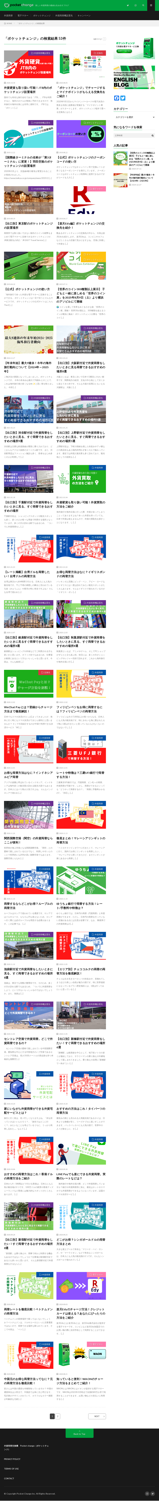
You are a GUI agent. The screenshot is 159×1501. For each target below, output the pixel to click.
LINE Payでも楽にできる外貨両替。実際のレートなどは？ (81, 1176)
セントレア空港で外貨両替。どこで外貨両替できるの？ (28, 1041)
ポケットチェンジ (42, 15)
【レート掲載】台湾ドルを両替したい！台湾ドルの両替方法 (27, 574)
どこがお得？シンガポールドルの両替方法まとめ (80, 1242)
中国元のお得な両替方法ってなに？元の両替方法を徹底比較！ (28, 1381)
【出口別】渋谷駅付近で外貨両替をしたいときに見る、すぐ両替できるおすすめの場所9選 (28, 437)
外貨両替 (8, 15)
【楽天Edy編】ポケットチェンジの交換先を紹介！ (80, 225)
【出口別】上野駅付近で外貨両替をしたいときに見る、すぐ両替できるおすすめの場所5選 (80, 437)
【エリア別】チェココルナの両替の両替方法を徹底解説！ (80, 971)
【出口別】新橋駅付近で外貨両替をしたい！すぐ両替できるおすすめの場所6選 (80, 1043)
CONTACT (9, 1479)
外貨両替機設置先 (64, 15)
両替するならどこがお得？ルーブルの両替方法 (28, 906)
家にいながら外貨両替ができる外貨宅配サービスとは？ (28, 1111)
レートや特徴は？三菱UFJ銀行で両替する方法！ (80, 775)
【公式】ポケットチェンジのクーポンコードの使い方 (80, 159)
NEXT (97, 1416)
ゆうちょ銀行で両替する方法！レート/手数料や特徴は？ (79, 906)
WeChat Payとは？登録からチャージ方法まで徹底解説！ (28, 709)
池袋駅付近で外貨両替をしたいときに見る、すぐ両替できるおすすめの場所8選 (28, 974)
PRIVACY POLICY (12, 1459)
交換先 (100, 53)
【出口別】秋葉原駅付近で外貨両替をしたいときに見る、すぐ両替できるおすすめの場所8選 (80, 642)
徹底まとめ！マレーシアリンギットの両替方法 (80, 840)
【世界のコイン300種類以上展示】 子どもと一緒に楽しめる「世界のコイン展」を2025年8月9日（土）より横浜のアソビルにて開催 (80, 295)
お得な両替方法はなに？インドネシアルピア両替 (28, 775)
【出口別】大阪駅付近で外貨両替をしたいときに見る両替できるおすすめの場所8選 (80, 367)
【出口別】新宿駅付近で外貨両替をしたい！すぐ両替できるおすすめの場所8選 (28, 1244)
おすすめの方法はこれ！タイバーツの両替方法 (80, 1111)
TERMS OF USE (11, 1469)
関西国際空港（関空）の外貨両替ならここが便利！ (28, 840)
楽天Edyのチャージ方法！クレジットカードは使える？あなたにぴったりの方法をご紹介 (80, 1314)
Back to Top (79, 1434)
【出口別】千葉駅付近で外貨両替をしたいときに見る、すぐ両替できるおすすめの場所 (28, 506)
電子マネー (23, 15)
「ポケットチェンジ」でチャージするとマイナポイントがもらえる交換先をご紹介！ (80, 92)
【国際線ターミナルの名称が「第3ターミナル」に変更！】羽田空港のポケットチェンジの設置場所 (28, 161)
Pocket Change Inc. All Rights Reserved (36, 1494)
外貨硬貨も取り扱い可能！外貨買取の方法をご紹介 (80, 504)
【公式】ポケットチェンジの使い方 (27, 289)
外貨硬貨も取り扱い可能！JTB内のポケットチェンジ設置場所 (28, 90)
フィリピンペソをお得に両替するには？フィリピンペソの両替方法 (79, 709)
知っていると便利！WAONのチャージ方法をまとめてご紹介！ (79, 1381)
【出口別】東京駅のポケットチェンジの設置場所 (28, 225)
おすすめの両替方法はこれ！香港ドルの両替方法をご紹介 (28, 1176)
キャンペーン (84, 15)
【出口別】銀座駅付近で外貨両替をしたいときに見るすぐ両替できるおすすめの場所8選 (28, 642)
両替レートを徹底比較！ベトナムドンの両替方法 (28, 1311)
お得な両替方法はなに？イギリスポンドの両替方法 (80, 574)
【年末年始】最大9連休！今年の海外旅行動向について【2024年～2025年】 (28, 367)
